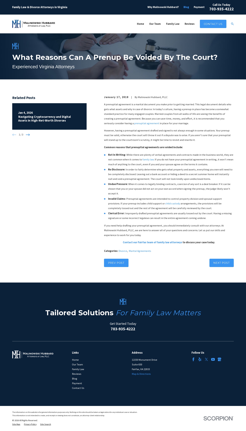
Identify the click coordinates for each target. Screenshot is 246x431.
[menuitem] (16, 424)
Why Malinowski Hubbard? (163, 7)
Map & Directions (141, 374)
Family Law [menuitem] (172, 24)
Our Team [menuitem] (155, 24)
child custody (172, 203)
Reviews (76, 374)
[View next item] (28, 135)
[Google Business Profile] (219, 359)
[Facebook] (193, 359)
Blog (186, 7)
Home (75, 359)
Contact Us (213, 24)
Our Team (77, 364)
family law (148, 159)
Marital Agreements (140, 251)
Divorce (123, 251)
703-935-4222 (221, 8)
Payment (199, 7)
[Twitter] (206, 359)
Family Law (78, 369)
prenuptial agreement (146, 123)
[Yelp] (200, 359)
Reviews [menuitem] (190, 24)
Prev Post (116, 262)
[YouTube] (213, 359)
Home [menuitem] (140, 24)
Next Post (221, 262)
